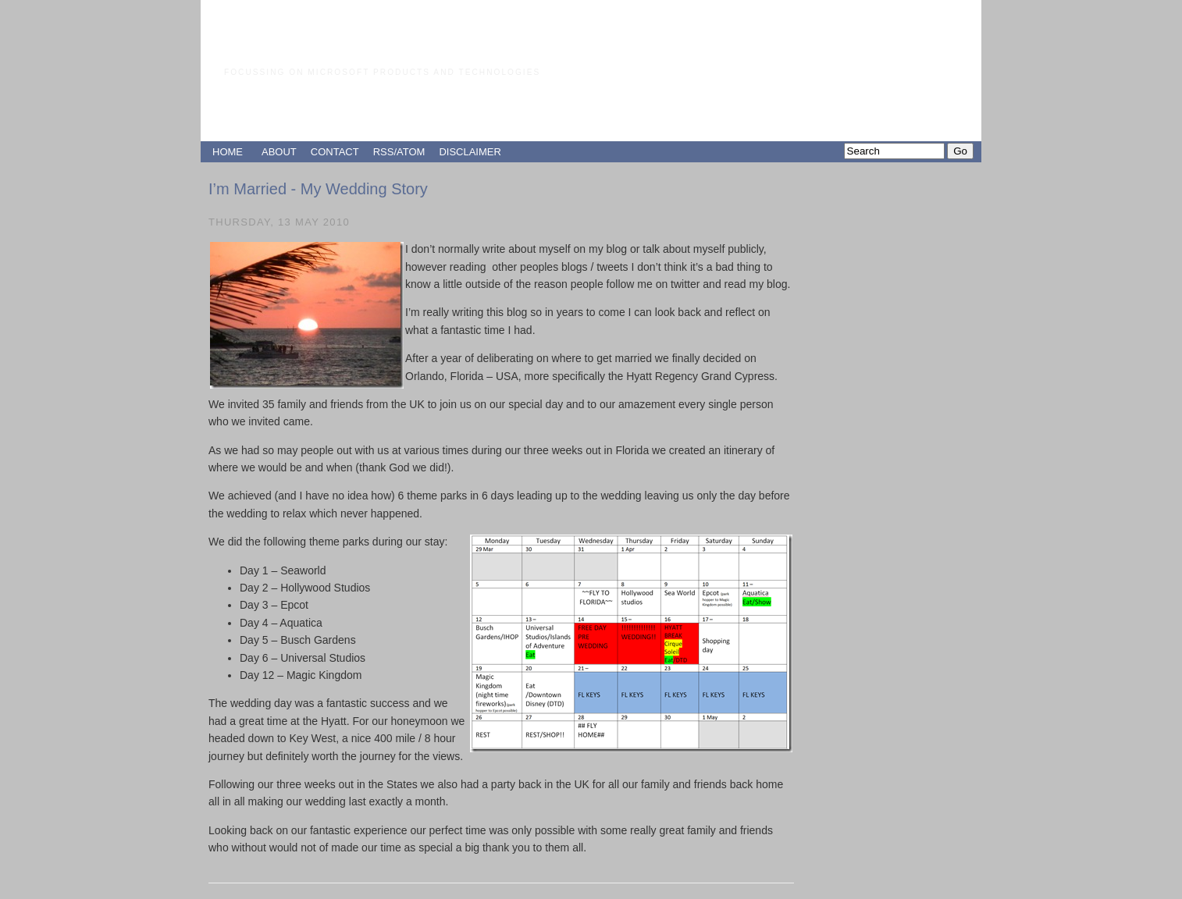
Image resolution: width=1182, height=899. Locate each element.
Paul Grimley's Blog (356, 42)
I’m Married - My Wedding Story (318, 188)
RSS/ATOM (399, 152)
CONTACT (335, 152)
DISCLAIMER (469, 152)
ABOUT (279, 152)
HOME (227, 152)
